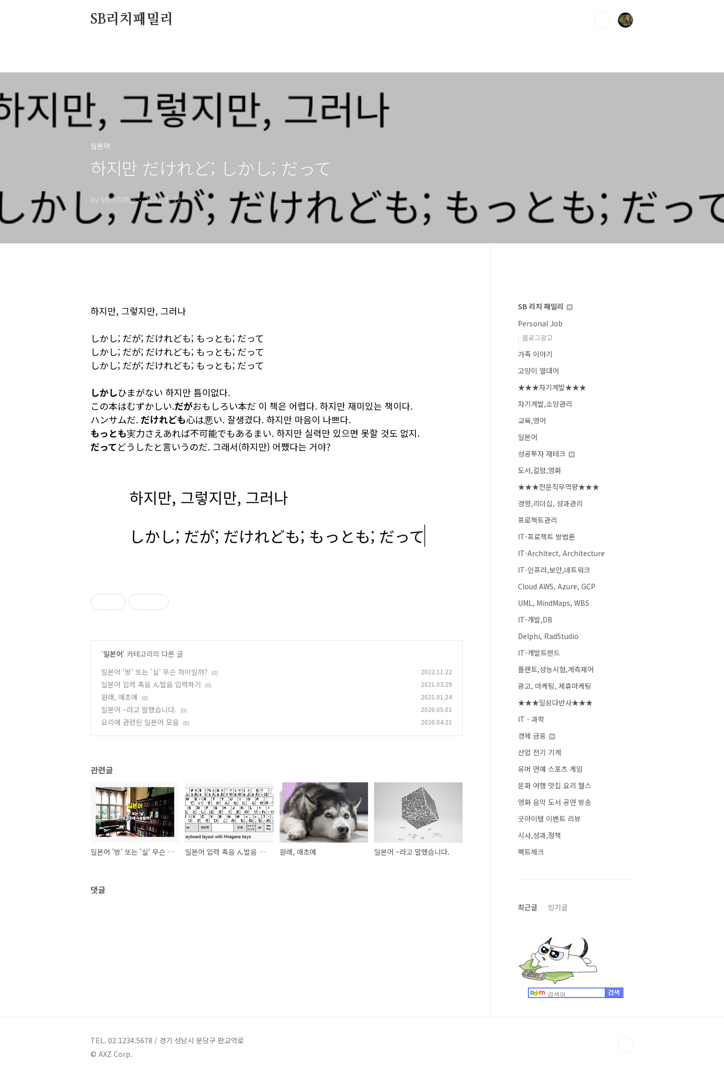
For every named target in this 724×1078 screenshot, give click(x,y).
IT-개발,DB (535, 619)
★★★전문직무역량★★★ (558, 487)
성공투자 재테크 (546, 453)
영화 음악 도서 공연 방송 (554, 802)
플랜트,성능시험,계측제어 (556, 669)
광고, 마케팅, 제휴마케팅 (554, 686)
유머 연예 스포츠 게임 (550, 769)
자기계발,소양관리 (545, 404)
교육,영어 (532, 420)
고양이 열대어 (538, 371)
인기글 (558, 907)
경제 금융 (536, 736)
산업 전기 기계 (539, 752)
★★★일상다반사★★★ (555, 702)
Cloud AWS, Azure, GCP (556, 586)
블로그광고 (537, 337)
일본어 (113, 654)
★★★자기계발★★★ (552, 387)
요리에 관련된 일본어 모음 (140, 722)
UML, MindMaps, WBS (553, 603)
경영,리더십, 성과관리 (550, 503)
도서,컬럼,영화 (539, 470)
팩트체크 (531, 852)
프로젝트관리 (537, 520)
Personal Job (540, 323)
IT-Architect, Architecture (561, 553)
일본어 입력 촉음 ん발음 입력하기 (151, 684)
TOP (625, 1044)
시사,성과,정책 (539, 835)
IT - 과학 (531, 719)
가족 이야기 (535, 354)
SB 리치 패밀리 (545, 306)
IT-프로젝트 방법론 (546, 536)
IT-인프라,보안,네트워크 (554, 570)
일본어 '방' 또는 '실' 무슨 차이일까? (154, 672)
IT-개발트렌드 (539, 653)
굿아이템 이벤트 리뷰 (549, 819)
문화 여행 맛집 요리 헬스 (554, 785)
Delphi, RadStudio (548, 636)
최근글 (527, 907)
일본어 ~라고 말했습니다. (138, 709)
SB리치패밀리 (131, 20)
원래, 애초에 (119, 697)
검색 (602, 20)
